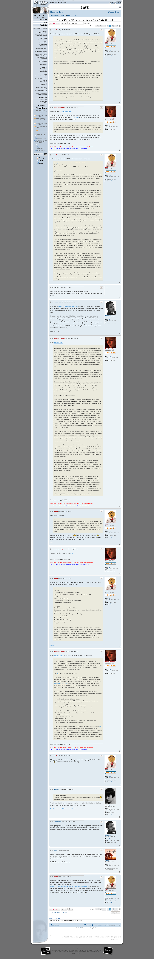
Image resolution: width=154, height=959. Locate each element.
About (40, 163)
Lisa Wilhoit (44, 67)
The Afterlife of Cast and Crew (40, 34)
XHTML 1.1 (74, 953)
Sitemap (40, 158)
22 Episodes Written (41, 138)
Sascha (107, 42)
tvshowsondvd (66, 111)
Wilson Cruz (44, 63)
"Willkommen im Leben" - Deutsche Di (41, 49)
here (71, 553)
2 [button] (105, 26)
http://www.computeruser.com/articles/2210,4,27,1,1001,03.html (72, 163)
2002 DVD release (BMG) (41, 93)
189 (109, 864)
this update (75, 117)
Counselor (42, 105)
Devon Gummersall (42, 61)
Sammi (107, 860)
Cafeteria (59, 2)
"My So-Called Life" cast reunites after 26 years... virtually (41, 141)
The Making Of (43, 84)
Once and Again (43, 81)
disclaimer (96, 951)
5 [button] (112, 26)
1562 (110, 50)
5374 (110, 125)
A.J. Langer (44, 65)
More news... (41, 130)
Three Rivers (41, 108)
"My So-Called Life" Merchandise (42, 95)
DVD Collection (54, 808)
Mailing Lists (43, 98)
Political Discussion (42, 47)
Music (45, 41)
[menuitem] (60, 12)
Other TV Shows (43, 38)
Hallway (43, 20)
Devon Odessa (43, 68)
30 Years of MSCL (41, 135)
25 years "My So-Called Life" (41, 116)
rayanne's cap (41, 144)
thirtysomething (43, 83)
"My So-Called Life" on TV (41, 32)
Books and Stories (43, 42)
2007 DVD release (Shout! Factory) (41, 88)
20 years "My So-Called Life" (41, 124)
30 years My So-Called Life (41, 112)
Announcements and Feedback (40, 28)
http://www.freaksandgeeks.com (68, 306)
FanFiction (44, 31)
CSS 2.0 (80, 953)
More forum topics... (41, 150)
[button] (96, 26)
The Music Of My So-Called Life (41, 76)
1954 (110, 808)
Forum (65, 2)
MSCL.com (53, 2)
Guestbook (43, 101)
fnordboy (107, 805)
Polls (45, 103)
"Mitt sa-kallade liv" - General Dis (40, 52)
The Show (44, 29)
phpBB (79, 928)
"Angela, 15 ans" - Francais (41, 54)
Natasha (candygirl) (110, 118)
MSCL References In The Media (41, 74)
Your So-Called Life (42, 44)
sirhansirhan (108, 315)
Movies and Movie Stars (41, 39)
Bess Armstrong (43, 71)
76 (109, 319)
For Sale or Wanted (42, 37)
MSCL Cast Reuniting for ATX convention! (41, 127)
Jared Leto (44, 60)
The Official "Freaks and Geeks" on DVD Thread (85, 20)
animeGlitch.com (63, 808)
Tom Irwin (45, 70)
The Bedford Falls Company (41, 78)
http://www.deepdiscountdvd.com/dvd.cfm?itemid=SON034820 (69, 886)
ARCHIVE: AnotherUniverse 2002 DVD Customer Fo (41, 56)
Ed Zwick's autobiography (40, 147)
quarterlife (44, 80)
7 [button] (117, 26)
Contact (40, 160)
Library (44, 22)
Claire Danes (44, 58)
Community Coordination (41, 35)
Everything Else (43, 45)
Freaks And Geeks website (61, 683)
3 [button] (107, 26)
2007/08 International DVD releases (41, 91)
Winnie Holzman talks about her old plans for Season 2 (40, 120)
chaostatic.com (72, 808)
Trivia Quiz (43, 99)
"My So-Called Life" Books (41, 86)
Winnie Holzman (43, 64)
